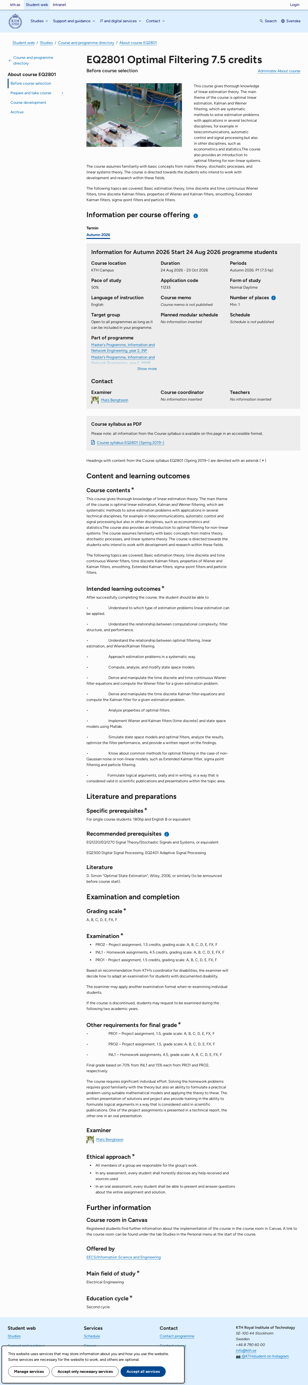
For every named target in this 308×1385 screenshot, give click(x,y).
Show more (147, 368)
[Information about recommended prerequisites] (166, 834)
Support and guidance (26, 1345)
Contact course (173, 1345)
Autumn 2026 (98, 234)
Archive (17, 112)
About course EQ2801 (138, 42)
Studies (46, 42)
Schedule (92, 1336)
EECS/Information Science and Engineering (123, 1257)
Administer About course (279, 71)
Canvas (90, 1345)
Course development (28, 102)
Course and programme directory (86, 42)
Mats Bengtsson (114, 399)
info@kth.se (246, 1350)
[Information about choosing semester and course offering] (195, 216)
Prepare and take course (31, 93)
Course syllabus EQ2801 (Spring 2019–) (130, 442)
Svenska (293, 21)
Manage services (29, 1371)
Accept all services (143, 1371)
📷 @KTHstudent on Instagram (262, 1356)
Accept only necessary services (85, 1371)
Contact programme (177, 1336)
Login (294, 4)
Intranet (59, 4)
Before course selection (31, 83)
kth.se (15, 4)
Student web (37, 4)
